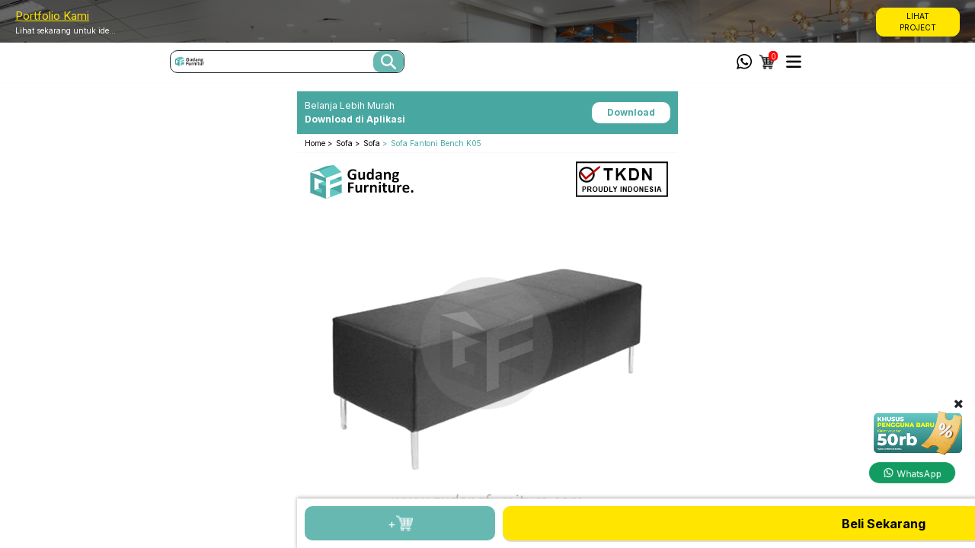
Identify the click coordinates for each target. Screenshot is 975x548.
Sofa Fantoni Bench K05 (436, 143)
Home (316, 143)
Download (631, 112)
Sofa (345, 143)
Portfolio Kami (52, 15)
